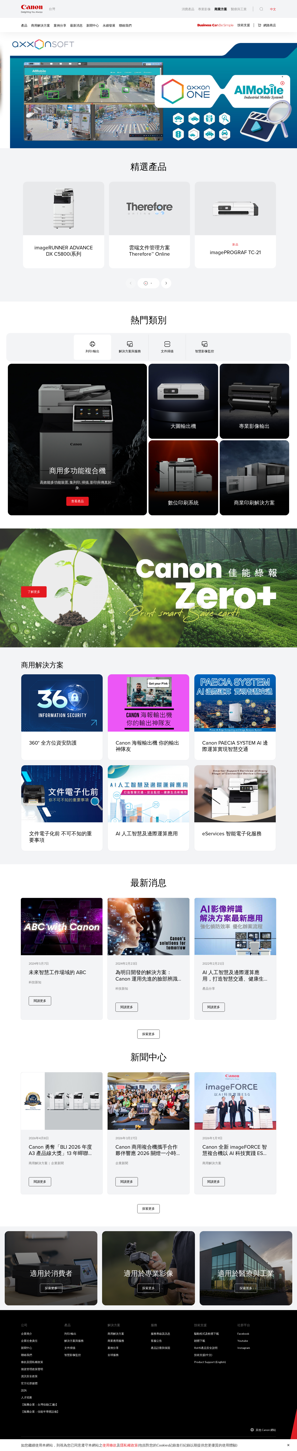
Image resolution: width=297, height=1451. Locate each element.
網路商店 (267, 25)
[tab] (92, 347)
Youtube (242, 1335)
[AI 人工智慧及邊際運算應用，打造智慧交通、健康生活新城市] (235, 957)
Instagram (243, 1342)
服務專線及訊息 (160, 1328)
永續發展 (109, 25)
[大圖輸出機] (183, 401)
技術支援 (243, 25)
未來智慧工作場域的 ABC (57, 972)
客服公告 (156, 1335)
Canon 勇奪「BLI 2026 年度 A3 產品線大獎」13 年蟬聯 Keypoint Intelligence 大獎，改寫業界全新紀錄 (61, 1154)
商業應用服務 (116, 1335)
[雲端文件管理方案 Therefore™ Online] (149, 225)
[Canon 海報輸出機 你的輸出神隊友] (148, 703)
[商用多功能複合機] (77, 439)
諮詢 (24, 1385)
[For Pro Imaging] (148, 1263)
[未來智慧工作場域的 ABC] (61, 957)
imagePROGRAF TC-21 (235, 252)
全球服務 (113, 1349)
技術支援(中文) (203, 1349)
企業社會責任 (29, 1335)
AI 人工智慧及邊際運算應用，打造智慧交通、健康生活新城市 (233, 978)
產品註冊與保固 (160, 1342)
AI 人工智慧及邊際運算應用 (147, 833)
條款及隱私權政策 (32, 1356)
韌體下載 (199, 1335)
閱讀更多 (40, 1004)
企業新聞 (57, 1161)
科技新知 (35, 989)
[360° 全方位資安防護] (62, 703)
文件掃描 (69, 1342)
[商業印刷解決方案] (254, 477)
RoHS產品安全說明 (206, 1342)
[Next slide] (166, 283)
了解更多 (34, 591)
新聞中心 (92, 25)
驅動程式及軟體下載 (206, 1328)
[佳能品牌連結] (31, 9)
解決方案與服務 (74, 1335)
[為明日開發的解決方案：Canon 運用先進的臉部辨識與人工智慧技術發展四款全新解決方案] (148, 957)
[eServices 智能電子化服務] (235, 794)
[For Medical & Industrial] (246, 1263)
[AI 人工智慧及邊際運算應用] (148, 794)
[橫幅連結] (148, 90)
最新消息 (76, 25)
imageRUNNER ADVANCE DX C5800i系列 (63, 255)
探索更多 (148, 1031)
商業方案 (221, 9)
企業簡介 (26, 1328)
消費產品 (188, 9)
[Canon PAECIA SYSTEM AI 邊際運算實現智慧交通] (235, 703)
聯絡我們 (125, 25)
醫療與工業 (239, 9)
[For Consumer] (51, 1263)
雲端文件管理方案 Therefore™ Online (149, 255)
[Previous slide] (131, 283)
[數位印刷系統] (183, 477)
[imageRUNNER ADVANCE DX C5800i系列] (63, 225)
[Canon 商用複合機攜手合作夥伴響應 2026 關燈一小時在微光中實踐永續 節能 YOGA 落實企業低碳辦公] (148, 1129)
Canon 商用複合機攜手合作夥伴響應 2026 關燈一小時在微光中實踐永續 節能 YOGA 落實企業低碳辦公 (148, 1154)
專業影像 (204, 9)
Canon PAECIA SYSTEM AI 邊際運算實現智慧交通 (235, 746)
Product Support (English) (210, 1356)
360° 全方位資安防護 (53, 742)
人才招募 (26, 1392)
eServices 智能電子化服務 (232, 833)
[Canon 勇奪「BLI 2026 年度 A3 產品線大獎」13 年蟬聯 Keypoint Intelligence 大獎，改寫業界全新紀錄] (61, 1129)
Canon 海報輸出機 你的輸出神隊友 (147, 746)
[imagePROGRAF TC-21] (235, 225)
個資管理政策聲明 (32, 1364)
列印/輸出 (70, 1328)
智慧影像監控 (72, 1349)
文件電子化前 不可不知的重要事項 (60, 836)
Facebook (243, 1328)
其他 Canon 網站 (266, 1424)
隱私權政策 (129, 1445)
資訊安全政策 (29, 1371)
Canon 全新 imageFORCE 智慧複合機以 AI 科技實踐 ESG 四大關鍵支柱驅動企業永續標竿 (234, 1154)
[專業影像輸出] (254, 401)
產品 (24, 25)
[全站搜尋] (261, 9)
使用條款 (109, 1445)
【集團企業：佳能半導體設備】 (40, 1406)
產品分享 (208, 989)
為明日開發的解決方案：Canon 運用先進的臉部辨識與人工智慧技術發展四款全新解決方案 (146, 982)
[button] (282, 77)
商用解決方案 (40, 25)
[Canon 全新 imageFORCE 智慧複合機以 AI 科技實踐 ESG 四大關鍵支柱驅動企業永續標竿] (235, 1129)
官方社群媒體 (29, 1378)
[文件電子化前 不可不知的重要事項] (62, 794)
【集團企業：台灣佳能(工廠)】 (39, 1399)
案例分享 (60, 25)
